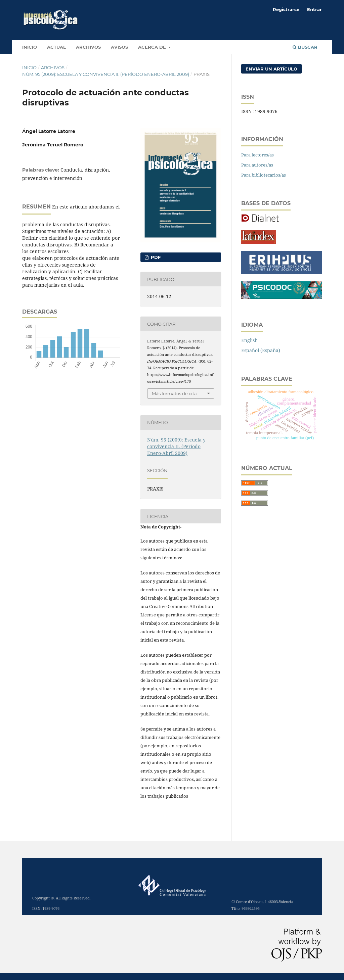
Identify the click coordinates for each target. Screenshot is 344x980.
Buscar (305, 47)
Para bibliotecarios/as (263, 175)
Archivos (88, 47)
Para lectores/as (257, 155)
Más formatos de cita (174, 393)
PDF (155, 257)
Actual (56, 47)
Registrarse (286, 9)
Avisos (119, 47)
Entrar (314, 9)
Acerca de (152, 47)
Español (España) (260, 350)
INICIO (29, 47)
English (249, 340)
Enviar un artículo (271, 69)
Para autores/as (257, 165)
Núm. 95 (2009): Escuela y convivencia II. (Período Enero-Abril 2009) (105, 74)
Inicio (29, 67)
